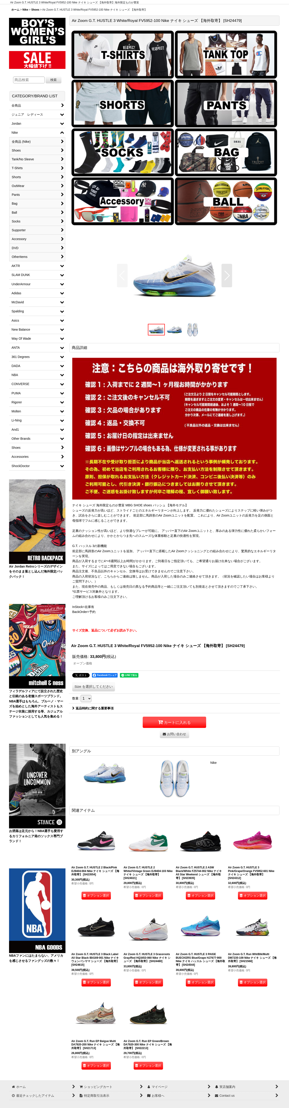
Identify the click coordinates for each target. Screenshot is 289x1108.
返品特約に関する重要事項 (93, 708)
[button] (122, 275)
